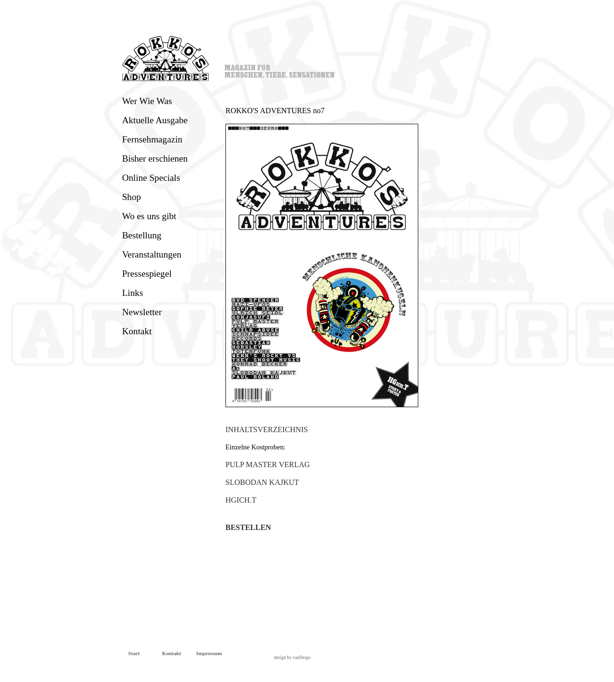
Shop (131, 197)
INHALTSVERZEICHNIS (266, 429)
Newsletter (142, 312)
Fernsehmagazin (152, 139)
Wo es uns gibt (149, 216)
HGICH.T (240, 500)
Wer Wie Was (147, 101)
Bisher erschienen (155, 158)
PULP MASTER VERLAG (267, 464)
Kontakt (137, 331)
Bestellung (141, 235)
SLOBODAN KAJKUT (262, 482)
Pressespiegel (146, 274)
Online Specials (151, 178)
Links (132, 293)
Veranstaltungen (151, 254)
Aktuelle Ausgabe (155, 120)
